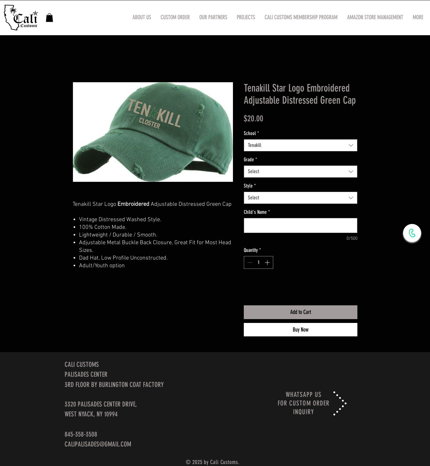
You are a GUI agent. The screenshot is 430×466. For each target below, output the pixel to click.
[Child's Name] (300, 225)
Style (250, 186)
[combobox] (300, 145)
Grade (250, 160)
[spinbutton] (258, 262)
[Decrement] (249, 262)
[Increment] (267, 262)
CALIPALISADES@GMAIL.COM (98, 444)
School (251, 133)
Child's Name (257, 212)
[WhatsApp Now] (412, 233)
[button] (49, 17)
